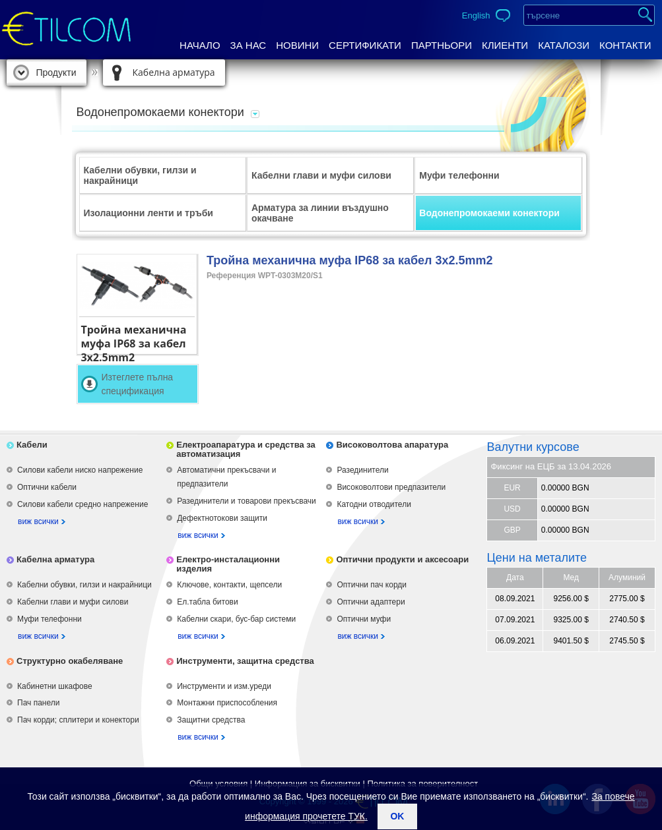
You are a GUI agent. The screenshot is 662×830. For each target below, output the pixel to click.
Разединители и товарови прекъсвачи (246, 501)
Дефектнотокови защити (222, 518)
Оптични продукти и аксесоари (402, 559)
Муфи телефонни (459, 175)
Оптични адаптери (371, 602)
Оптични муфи (364, 619)
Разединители (362, 470)
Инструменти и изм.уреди (224, 686)
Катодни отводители (374, 504)
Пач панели (38, 702)
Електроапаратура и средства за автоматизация (245, 449)
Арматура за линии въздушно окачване (320, 212)
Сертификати (365, 45)
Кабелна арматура (174, 72)
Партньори (441, 45)
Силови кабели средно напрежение (82, 504)
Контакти (625, 45)
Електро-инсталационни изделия (228, 564)
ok (397, 816)
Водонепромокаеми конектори (489, 213)
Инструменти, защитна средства (245, 661)
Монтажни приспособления (227, 702)
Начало (200, 45)
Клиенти (505, 45)
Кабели (32, 445)
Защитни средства (211, 720)
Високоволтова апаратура (392, 445)
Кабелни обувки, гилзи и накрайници (140, 175)
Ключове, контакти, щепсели (229, 584)
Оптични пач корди (372, 584)
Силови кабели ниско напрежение (80, 470)
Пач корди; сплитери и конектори (78, 720)
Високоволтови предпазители (391, 487)
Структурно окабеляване (70, 661)
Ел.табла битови (207, 602)
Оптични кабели (47, 487)
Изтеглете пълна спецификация (137, 384)
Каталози (563, 45)
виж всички (38, 521)
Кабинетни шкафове (54, 686)
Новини (297, 45)
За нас (248, 45)
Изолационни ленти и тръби (148, 213)
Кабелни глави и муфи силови (321, 175)
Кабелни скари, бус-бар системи (236, 619)
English (476, 15)
